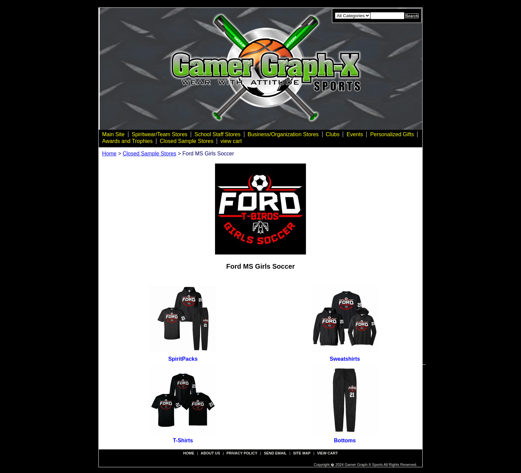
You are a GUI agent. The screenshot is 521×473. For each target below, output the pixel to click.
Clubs (333, 134)
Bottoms (345, 440)
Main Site (113, 134)
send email (275, 453)
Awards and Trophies (127, 141)
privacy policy (241, 453)
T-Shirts (183, 440)
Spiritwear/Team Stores (159, 134)
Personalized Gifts (392, 134)
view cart (231, 141)
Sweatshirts (345, 359)
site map (302, 453)
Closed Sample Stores (186, 141)
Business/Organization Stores (283, 134)
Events (354, 134)
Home (109, 153)
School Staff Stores (217, 134)
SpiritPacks (182, 359)
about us (210, 453)
